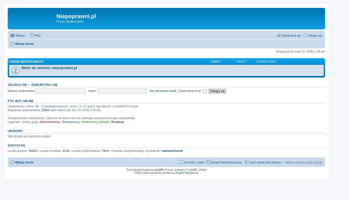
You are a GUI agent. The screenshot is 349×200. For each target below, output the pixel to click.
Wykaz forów (24, 43)
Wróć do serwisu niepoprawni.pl (49, 68)
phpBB (159, 169)
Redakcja (117, 122)
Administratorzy (50, 122)
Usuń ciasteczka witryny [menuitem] (265, 162)
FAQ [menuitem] (37, 35)
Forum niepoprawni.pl (26, 61)
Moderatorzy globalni (96, 122)
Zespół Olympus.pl (186, 172)
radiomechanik (172, 150)
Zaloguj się (17, 84)
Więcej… (21, 35)
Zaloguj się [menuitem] (315, 35)
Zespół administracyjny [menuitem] (226, 162)
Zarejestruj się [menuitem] (291, 35)
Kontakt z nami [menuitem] (194, 162)
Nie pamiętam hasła (163, 90)
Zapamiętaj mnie (193, 90)
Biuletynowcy (71, 122)
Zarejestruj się (44, 84)
